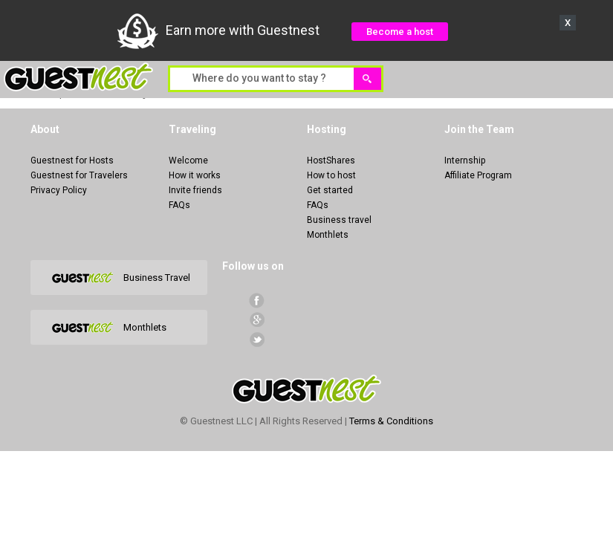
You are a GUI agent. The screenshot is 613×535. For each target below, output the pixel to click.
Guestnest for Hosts (72, 160)
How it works (195, 175)
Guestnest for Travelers (79, 175)
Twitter (257, 339)
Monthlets (327, 235)
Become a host (399, 31)
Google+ (257, 320)
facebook (257, 300)
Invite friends (195, 190)
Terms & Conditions (391, 421)
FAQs (179, 205)
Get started (330, 190)
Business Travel (156, 277)
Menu (594, 77)
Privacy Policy (58, 190)
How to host (331, 175)
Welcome (188, 160)
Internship (464, 160)
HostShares (331, 160)
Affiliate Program (478, 175)
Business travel (339, 220)
